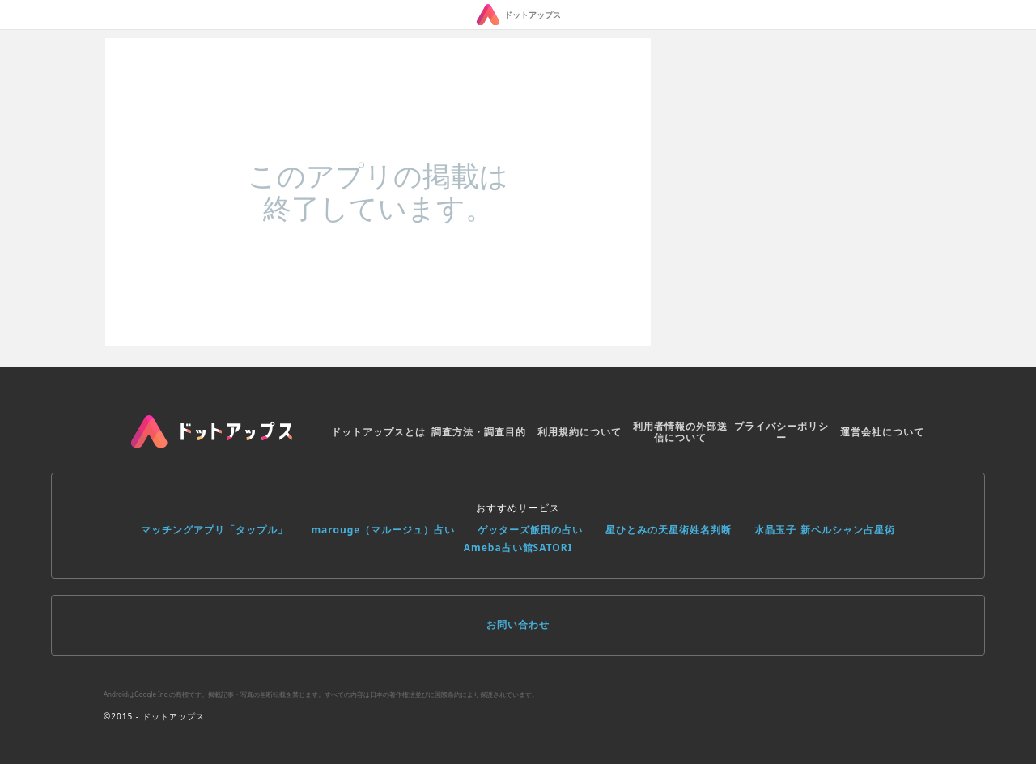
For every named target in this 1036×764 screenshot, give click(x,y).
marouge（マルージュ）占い (383, 530)
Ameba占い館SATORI (518, 547)
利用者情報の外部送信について (680, 431)
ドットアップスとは (378, 432)
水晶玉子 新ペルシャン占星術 (824, 530)
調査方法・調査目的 (478, 432)
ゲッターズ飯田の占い (530, 530)
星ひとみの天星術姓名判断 (668, 530)
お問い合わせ (518, 624)
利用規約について (579, 432)
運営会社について (882, 432)
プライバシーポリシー (781, 431)
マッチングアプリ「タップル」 (214, 530)
